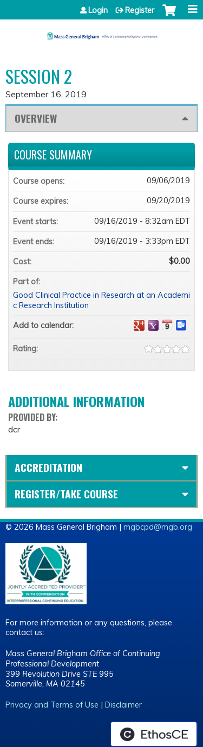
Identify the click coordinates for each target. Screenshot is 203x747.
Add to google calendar (139, 325)
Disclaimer (123, 705)
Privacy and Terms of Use (52, 705)
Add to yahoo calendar (153, 325)
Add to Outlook (181, 325)
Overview (36, 118)
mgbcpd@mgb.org (157, 527)
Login (98, 10)
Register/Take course (66, 494)
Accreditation (48, 467)
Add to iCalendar (167, 324)
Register (139, 10)
